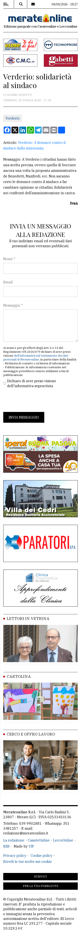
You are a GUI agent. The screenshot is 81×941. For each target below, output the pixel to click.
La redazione (13, 840)
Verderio (12, 118)
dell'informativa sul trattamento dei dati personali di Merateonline (35, 357)
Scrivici (40, 876)
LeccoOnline (63, 840)
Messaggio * (13, 305)
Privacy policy (14, 855)
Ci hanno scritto (17, 95)
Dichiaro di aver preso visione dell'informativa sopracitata (31, 383)
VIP (31, 846)
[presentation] (36, 400)
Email (8, 282)
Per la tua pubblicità (40, 886)
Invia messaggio (24, 417)
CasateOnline (39, 840)
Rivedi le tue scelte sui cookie (27, 861)
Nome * (9, 259)
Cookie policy (41, 855)
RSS (6, 846)
